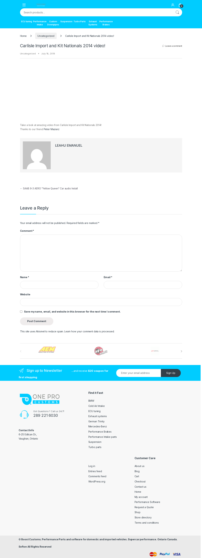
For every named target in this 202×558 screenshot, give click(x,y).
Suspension (66, 21)
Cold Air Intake (96, 405)
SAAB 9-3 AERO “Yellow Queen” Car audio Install (49, 188)
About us (139, 466)
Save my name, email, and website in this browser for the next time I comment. (72, 311)
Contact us (141, 486)
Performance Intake (40, 23)
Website (25, 294)
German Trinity (96, 421)
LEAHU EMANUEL (68, 145)
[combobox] (96, 12)
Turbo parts (94, 447)
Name (24, 277)
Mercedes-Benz (97, 426)
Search (177, 12)
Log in (91, 466)
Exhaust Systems (92, 23)
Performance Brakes (106, 23)
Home (23, 35)
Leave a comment (173, 46)
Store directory (143, 517)
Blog (137, 471)
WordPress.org (96, 481)
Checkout (140, 481)
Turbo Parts (79, 21)
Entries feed (95, 471)
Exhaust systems (97, 416)
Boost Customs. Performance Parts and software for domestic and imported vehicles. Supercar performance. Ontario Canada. (99, 539)
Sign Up (170, 372)
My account (141, 496)
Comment (27, 230)
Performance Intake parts (102, 436)
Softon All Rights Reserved (35, 546)
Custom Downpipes (53, 23)
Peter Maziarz (51, 129)
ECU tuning (26, 21)
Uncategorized (45, 35)
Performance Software (147, 501)
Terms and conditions (147, 522)
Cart (137, 476)
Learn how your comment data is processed (89, 331)
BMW (91, 400)
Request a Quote (144, 507)
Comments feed (97, 476)
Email (108, 277)
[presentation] (181, 351)
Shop (137, 512)
